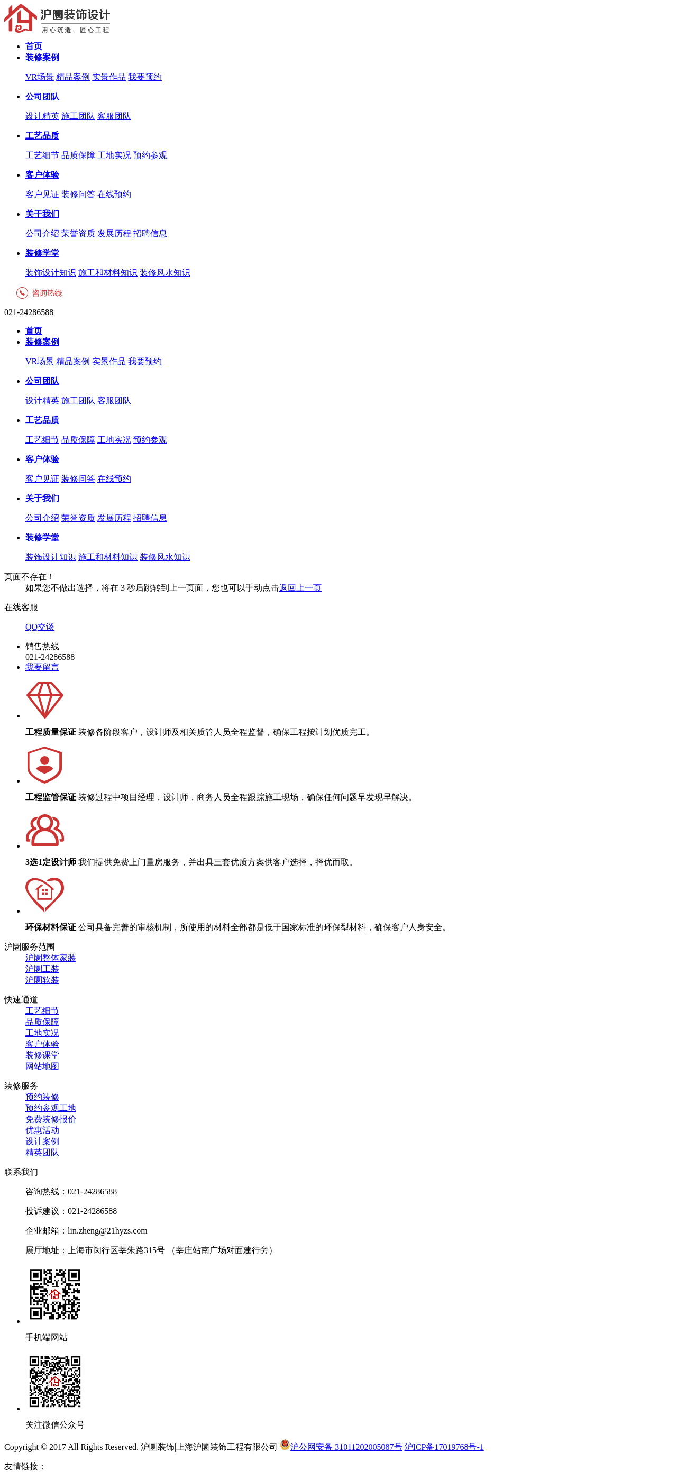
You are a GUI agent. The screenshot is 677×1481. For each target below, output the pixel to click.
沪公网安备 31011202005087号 (341, 1446)
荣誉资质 (78, 233)
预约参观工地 (50, 1107)
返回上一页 (300, 587)
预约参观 (150, 155)
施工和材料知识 (108, 272)
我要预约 (145, 76)
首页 (33, 46)
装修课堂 (42, 1055)
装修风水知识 (165, 272)
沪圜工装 (42, 968)
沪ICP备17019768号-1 (444, 1446)
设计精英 (42, 116)
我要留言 (42, 667)
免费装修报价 (50, 1119)
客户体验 (42, 174)
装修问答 (78, 194)
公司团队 (42, 96)
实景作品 (109, 76)
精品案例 (73, 76)
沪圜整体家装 (50, 957)
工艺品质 (42, 135)
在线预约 (114, 194)
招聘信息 (150, 233)
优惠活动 (42, 1130)
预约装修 (42, 1096)
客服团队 (114, 116)
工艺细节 (42, 155)
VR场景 (39, 76)
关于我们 (42, 213)
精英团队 (42, 1152)
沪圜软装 (42, 980)
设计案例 (42, 1141)
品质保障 (78, 155)
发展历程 (114, 233)
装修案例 (42, 57)
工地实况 (114, 155)
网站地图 (42, 1066)
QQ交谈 (39, 626)
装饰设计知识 (50, 272)
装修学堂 (42, 253)
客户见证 (42, 194)
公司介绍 (42, 233)
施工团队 (78, 116)
